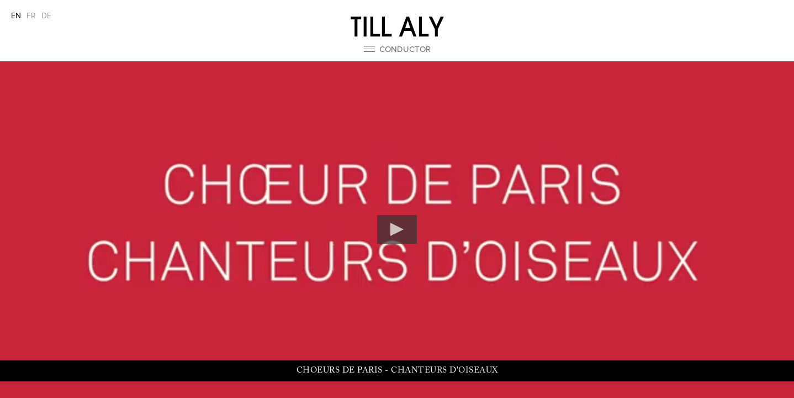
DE (46, 16)
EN (16, 16)
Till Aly (397, 27)
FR (31, 16)
